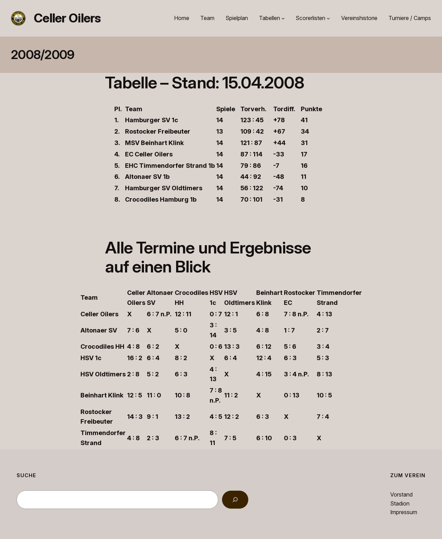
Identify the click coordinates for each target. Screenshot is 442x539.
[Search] (235, 499)
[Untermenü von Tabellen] (283, 18)
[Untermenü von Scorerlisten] (328, 18)
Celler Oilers (67, 18)
